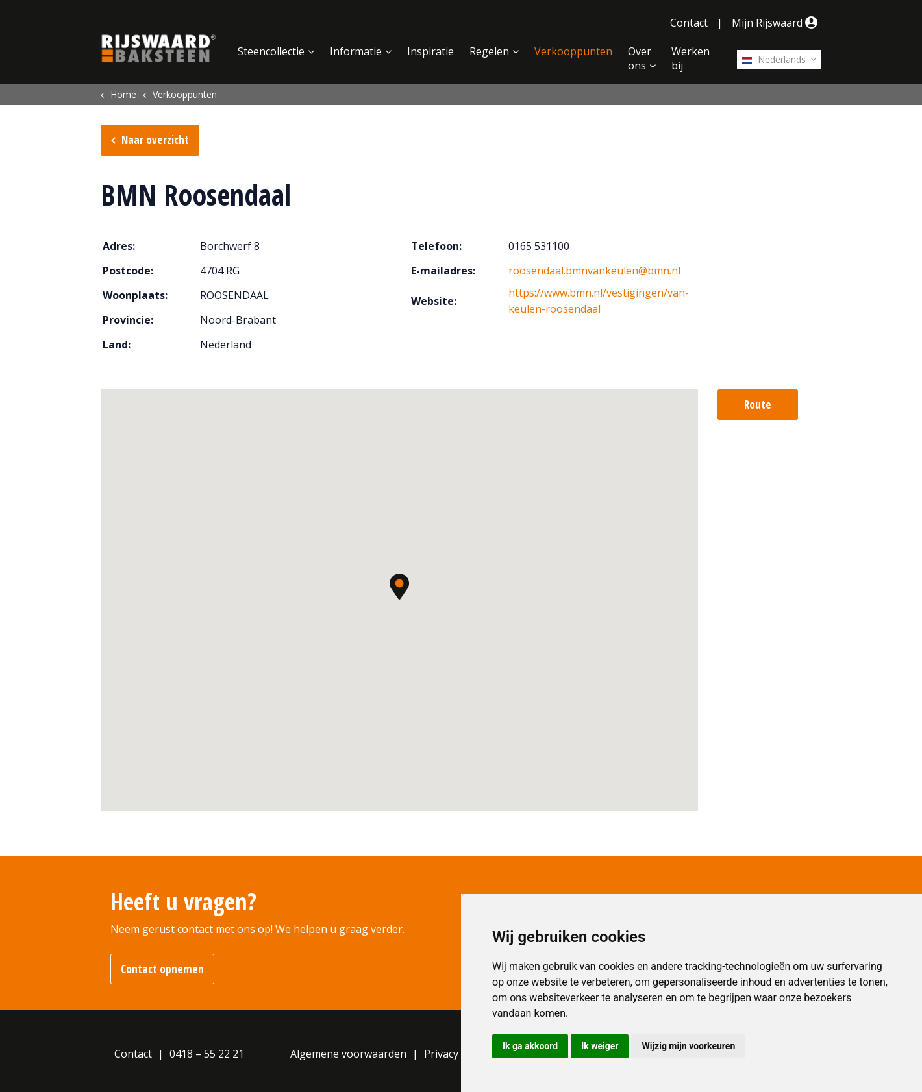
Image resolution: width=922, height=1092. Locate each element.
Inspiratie (430, 51)
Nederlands (774, 59)
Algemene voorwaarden (348, 1054)
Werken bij (690, 58)
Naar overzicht (155, 139)
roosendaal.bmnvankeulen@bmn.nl (594, 270)
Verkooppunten (573, 51)
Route (757, 404)
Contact (689, 23)
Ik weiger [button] (599, 1046)
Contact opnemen (162, 969)
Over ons (639, 58)
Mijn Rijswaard (776, 23)
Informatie (356, 51)
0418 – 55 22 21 (206, 1054)
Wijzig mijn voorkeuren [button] (688, 1046)
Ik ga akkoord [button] (530, 1046)
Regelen (489, 51)
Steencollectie (271, 51)
